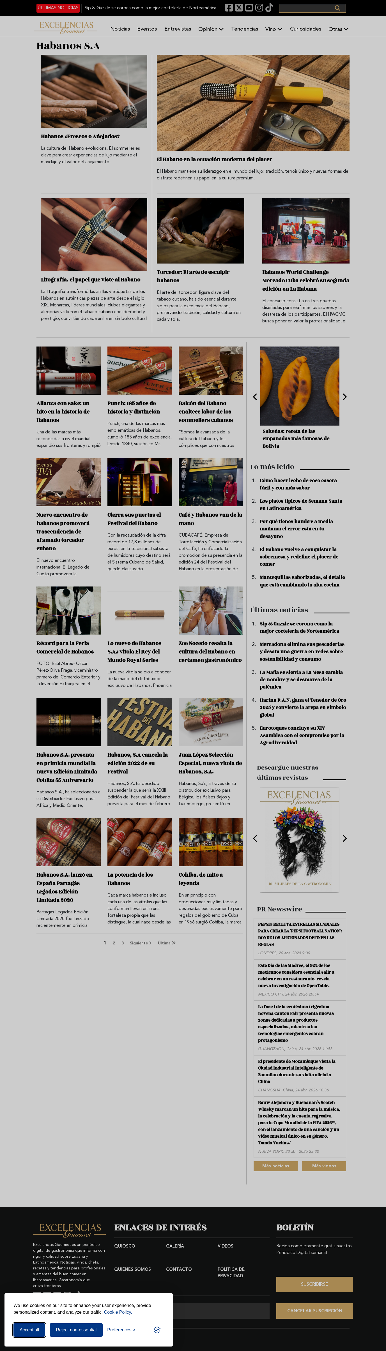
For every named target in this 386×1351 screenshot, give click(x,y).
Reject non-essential (76, 1329)
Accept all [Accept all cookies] (29, 1329)
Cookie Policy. (118, 1312)
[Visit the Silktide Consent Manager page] (157, 1330)
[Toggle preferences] (121, 1330)
